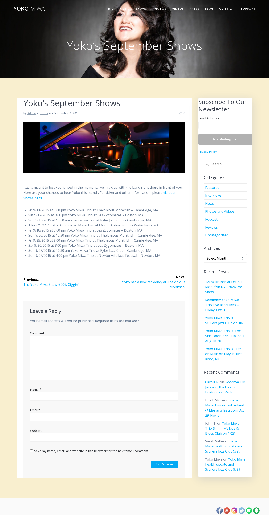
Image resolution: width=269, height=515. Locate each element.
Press (194, 9)
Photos (159, 9)
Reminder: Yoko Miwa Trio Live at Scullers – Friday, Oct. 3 (222, 305)
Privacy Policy (207, 152)
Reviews (211, 227)
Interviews (213, 195)
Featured (212, 187)
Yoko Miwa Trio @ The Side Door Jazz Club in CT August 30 (225, 335)
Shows (141, 9)
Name (35, 389)
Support (248, 9)
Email (35, 410)
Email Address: (209, 118)
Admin (31, 113)
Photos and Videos (220, 211)
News (44, 113)
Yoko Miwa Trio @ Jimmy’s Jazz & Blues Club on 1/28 (222, 428)
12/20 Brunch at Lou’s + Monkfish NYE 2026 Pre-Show (224, 286)
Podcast (211, 219)
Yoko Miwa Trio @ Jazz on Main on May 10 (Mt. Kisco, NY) (223, 354)
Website (36, 430)
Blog (209, 9)
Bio (111, 9)
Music (125, 9)
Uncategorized (216, 235)
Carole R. (212, 382)
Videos (178, 9)
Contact (227, 9)
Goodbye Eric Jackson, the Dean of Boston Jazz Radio (225, 387)
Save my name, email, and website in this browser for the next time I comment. (91, 451)
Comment (37, 333)
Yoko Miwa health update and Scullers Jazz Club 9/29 (224, 446)
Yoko (29, 8)
